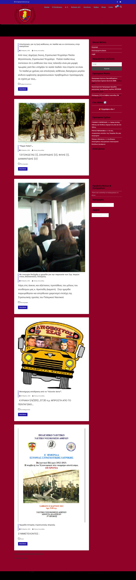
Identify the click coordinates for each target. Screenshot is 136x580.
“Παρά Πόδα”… (26, 146)
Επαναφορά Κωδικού (99, 51)
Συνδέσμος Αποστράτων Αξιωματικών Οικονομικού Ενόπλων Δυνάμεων (105, 141)
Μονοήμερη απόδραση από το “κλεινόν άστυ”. (40, 391)
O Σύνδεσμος (57, 7)
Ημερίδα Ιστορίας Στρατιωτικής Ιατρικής (37, 525)
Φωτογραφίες (24, 164)
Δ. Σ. (66, 7)
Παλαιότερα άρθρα (21, 558)
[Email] (107, 64)
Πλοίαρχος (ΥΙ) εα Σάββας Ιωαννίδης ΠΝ (105, 95)
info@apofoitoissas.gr (21, 2)
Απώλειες (87, 7)
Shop (103, 7)
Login (93, 54)
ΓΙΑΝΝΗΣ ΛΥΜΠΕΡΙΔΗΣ (99, 122)
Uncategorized (25, 410)
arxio (22, 539)
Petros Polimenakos (99, 131)
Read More (22, 89)
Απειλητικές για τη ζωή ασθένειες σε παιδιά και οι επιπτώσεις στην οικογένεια (49, 45)
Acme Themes (113, 576)
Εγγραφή (95, 47)
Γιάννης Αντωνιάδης (38, 50)
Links (111, 7)
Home (46, 7)
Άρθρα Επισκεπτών (26, 84)
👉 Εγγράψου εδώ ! (107, 109)
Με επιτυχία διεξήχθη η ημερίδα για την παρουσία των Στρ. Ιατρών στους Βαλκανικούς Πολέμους (49, 275)
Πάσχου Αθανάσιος (98, 139)
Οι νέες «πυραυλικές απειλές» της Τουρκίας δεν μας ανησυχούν (106, 133)
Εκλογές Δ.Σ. (76, 7)
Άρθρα (96, 7)
